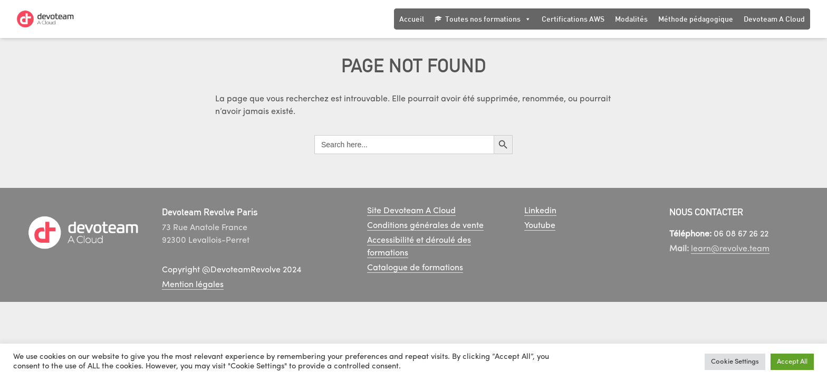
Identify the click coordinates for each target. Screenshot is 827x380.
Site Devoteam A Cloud (411, 211)
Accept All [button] (792, 361)
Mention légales (193, 285)
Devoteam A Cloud (774, 18)
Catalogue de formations (415, 268)
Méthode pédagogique (695, 18)
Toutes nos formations (488, 19)
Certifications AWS (573, 18)
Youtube (539, 226)
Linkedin (540, 211)
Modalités (631, 18)
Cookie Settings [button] (735, 361)
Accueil (411, 18)
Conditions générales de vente (425, 226)
